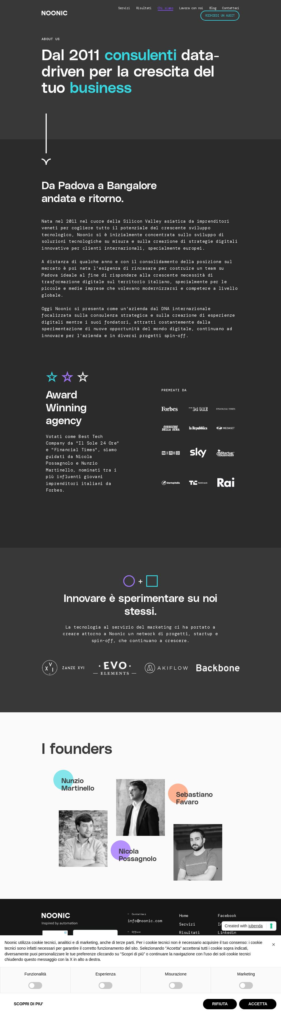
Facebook (227, 915)
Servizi (124, 8)
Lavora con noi (191, 8)
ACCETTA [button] (257, 1004)
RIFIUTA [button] (220, 1004)
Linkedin (227, 932)
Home (183, 915)
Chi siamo (165, 8)
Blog (212, 8)
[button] (273, 944)
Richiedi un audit (220, 15)
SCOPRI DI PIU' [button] (28, 1004)
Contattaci (230, 8)
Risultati (144, 8)
